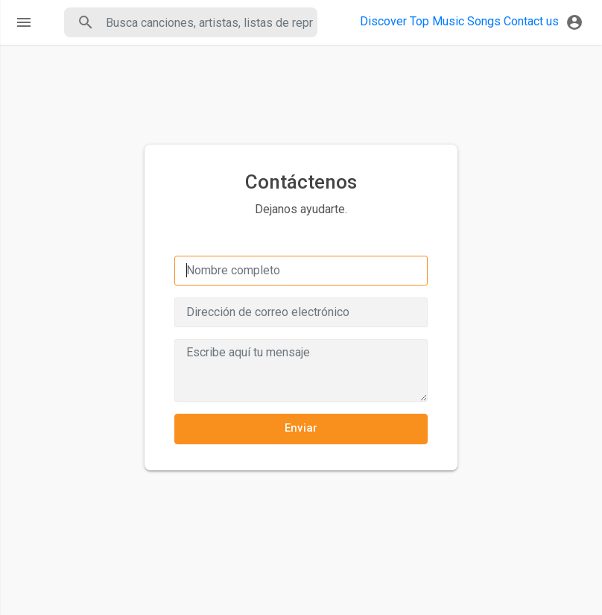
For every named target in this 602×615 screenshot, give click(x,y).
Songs (484, 21)
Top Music (437, 21)
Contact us (531, 21)
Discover (383, 21)
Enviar (301, 428)
